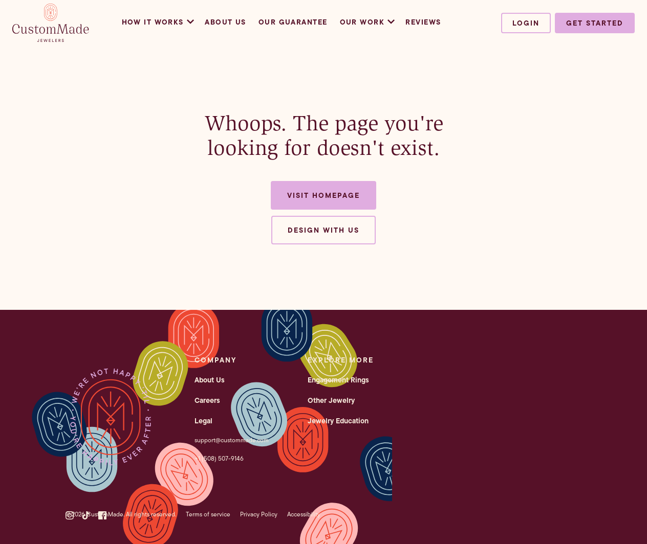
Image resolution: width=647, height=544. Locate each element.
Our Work (367, 22)
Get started (594, 23)
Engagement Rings (338, 380)
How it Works (157, 22)
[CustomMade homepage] (50, 39)
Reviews (423, 22)
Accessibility (303, 514)
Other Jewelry (331, 400)
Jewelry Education (338, 420)
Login (526, 23)
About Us (225, 22)
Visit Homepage (323, 195)
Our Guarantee (293, 22)
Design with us (323, 230)
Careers (207, 400)
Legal (203, 420)
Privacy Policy (258, 514)
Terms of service (208, 514)
